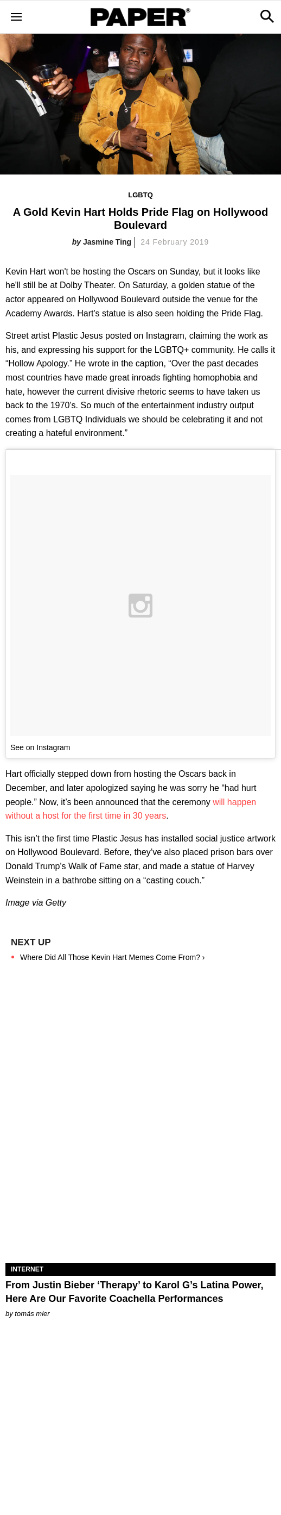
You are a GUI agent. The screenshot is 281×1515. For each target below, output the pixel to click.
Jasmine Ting (107, 242)
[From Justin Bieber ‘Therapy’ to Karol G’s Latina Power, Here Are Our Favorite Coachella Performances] (140, 1195)
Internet (27, 1269)
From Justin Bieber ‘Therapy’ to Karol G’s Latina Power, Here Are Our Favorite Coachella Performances (134, 1292)
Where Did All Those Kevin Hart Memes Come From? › (112, 957)
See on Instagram (40, 747)
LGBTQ (140, 195)
